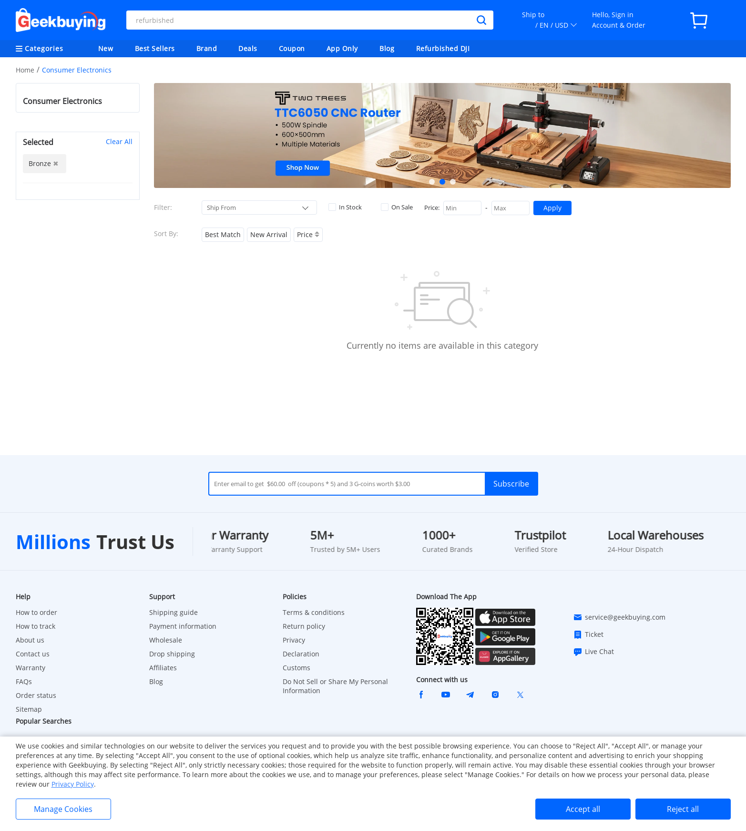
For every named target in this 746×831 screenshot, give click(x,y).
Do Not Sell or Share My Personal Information (335, 686)
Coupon (292, 48)
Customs (296, 667)
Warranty (30, 667)
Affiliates (163, 667)
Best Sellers (155, 48)
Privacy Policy (72, 784)
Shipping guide (173, 612)
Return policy (304, 626)
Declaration (301, 653)
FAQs (24, 681)
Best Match (223, 234)
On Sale (397, 207)
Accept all (583, 809)
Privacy (294, 639)
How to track (35, 626)
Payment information (182, 626)
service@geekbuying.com (619, 617)
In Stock (345, 207)
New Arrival (268, 234)
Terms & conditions (314, 612)
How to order (36, 612)
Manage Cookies (63, 809)
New (105, 48)
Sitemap (29, 709)
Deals (247, 48)
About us (30, 639)
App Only (342, 48)
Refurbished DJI (443, 48)
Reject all (683, 809)
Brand (206, 48)
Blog (386, 48)
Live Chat (593, 651)
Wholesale (165, 639)
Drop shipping (172, 653)
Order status (36, 695)
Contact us (33, 653)
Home (25, 69)
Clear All (119, 141)
